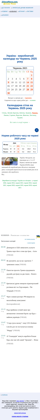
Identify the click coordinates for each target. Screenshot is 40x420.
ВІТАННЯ (21, 11)
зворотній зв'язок (20, 413)
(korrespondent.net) (13, 304)
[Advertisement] (20, 36)
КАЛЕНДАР (13, 11)
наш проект (20, 401)
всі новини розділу (30, 239)
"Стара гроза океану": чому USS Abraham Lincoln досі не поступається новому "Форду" (22, 326)
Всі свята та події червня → (20, 122)
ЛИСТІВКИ (29, 11)
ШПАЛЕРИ (5, 15)
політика (4, 395)
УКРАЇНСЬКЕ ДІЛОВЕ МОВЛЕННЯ (22, 8)
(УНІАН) (10, 255)
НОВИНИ (4, 11)
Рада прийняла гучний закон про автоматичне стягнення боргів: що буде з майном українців (21, 313)
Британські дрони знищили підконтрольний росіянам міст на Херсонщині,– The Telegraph (22, 287)
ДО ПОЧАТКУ (5, 8)
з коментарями (31, 243)
